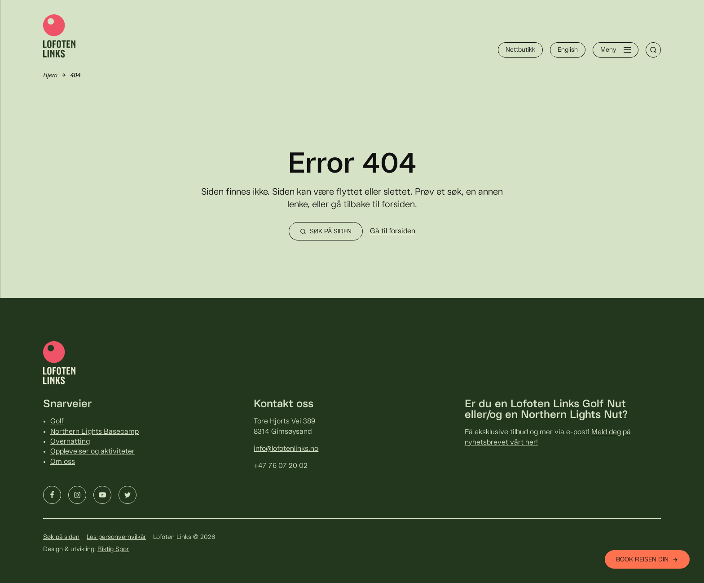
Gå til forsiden (392, 231)
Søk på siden (61, 537)
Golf (57, 421)
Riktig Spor (113, 549)
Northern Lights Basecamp (94, 432)
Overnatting (70, 441)
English (568, 50)
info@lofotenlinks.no (286, 449)
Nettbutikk (520, 50)
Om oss (62, 462)
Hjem (50, 75)
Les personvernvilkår (116, 537)
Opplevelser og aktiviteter (92, 451)
